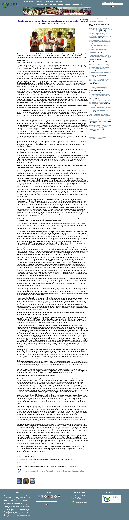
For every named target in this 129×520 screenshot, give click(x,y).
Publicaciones (59, 1)
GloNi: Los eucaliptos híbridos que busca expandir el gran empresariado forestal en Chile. (99, 116)
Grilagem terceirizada (25, 459)
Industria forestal (93, 20)
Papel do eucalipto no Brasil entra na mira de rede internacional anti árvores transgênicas (100, 42)
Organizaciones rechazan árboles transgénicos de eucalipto (98, 46)
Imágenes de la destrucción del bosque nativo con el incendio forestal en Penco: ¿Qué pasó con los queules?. (100, 81)
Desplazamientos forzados (96, 21)
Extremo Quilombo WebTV (27, 463)
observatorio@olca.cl (79, 501)
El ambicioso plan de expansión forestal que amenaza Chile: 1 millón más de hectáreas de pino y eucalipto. (100, 109)
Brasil (20, 18)
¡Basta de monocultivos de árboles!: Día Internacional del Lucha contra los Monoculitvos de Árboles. (100, 102)
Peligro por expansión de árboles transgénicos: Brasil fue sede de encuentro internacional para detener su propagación (100, 35)
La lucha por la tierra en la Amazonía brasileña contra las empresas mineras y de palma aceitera (100, 29)
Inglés (76, 466)
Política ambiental (49, 1)
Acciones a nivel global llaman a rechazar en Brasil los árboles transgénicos (98, 51)
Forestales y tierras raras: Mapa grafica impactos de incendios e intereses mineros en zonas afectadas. (100, 74)
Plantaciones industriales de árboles (98, 18)
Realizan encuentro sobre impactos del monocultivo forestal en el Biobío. (100, 120)
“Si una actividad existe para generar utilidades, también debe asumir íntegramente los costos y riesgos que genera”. (99, 88)
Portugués (70, 466)
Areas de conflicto (28, 1)
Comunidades (39, 1)
